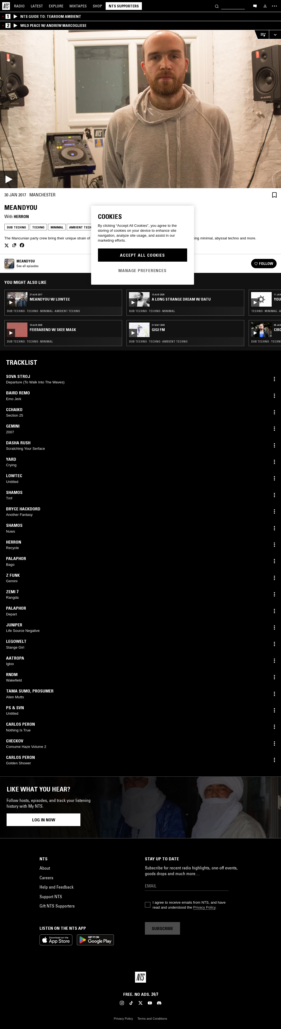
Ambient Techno (82, 227)
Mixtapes (78, 6)
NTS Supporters (124, 6)
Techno (38, 227)
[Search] (216, 5)
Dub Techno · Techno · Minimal (30, 341)
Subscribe (162, 928)
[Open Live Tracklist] (261, 34)
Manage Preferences (142, 270)
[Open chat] (255, 6)
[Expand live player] (275, 34)
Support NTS (51, 896)
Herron (21, 216)
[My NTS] (265, 6)
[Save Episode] (274, 195)
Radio (19, 6)
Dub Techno (16, 227)
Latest (37, 6)
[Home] (6, 6)
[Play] (140, 109)
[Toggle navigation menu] (274, 6)
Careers (46, 877)
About (45, 868)
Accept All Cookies (142, 255)
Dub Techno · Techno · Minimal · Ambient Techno (43, 311)
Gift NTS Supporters (57, 906)
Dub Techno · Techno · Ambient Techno (158, 341)
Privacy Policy (204, 907)
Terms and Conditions (152, 1018)
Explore (56, 6)
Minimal (56, 227)
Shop (97, 6)
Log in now (43, 819)
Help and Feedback (57, 887)
